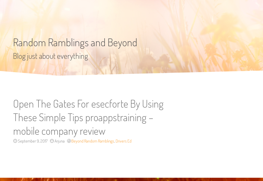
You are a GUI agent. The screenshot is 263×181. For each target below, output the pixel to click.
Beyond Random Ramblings (92, 141)
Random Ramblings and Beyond (75, 42)
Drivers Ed (124, 141)
